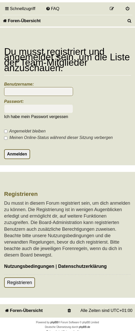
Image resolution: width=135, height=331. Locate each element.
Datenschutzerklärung (82, 266)
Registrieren (19, 282)
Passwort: (14, 101)
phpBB (54, 322)
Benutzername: (19, 84)
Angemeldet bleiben (25, 131)
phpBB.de (84, 327)
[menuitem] (52, 8)
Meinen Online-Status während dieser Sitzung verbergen (58, 137)
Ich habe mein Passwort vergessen (36, 116)
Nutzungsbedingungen (29, 266)
